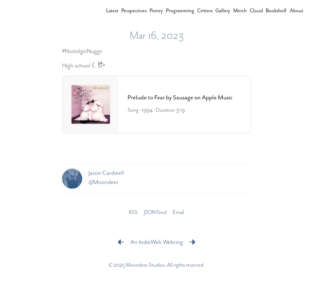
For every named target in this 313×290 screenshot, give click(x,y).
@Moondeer (103, 182)
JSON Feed (155, 212)
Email (178, 212)
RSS (133, 212)
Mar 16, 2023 (157, 36)
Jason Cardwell (106, 173)
